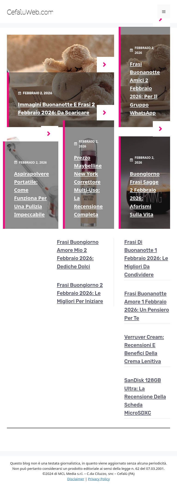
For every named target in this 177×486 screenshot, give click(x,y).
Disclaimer (75, 479)
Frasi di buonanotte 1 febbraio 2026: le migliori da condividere (146, 258)
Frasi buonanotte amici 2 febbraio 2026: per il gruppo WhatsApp (145, 88)
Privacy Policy (99, 479)
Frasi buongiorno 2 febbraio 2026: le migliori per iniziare (80, 293)
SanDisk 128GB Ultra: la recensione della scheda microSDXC (145, 396)
